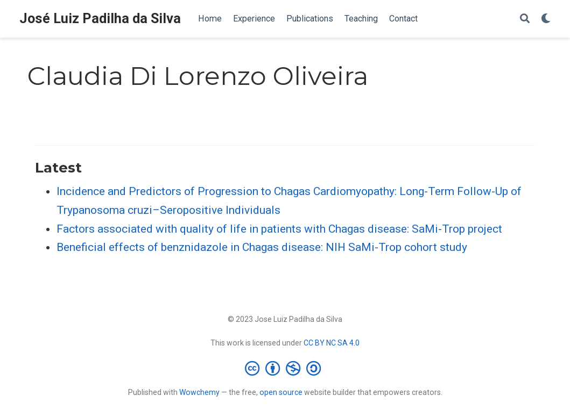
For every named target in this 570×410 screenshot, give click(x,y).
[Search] (525, 19)
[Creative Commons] (285, 368)
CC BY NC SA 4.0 (332, 343)
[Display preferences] (546, 19)
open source (280, 392)
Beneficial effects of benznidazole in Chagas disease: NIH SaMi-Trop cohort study (262, 247)
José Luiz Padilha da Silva (100, 18)
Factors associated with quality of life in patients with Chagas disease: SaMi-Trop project (279, 228)
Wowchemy (199, 392)
